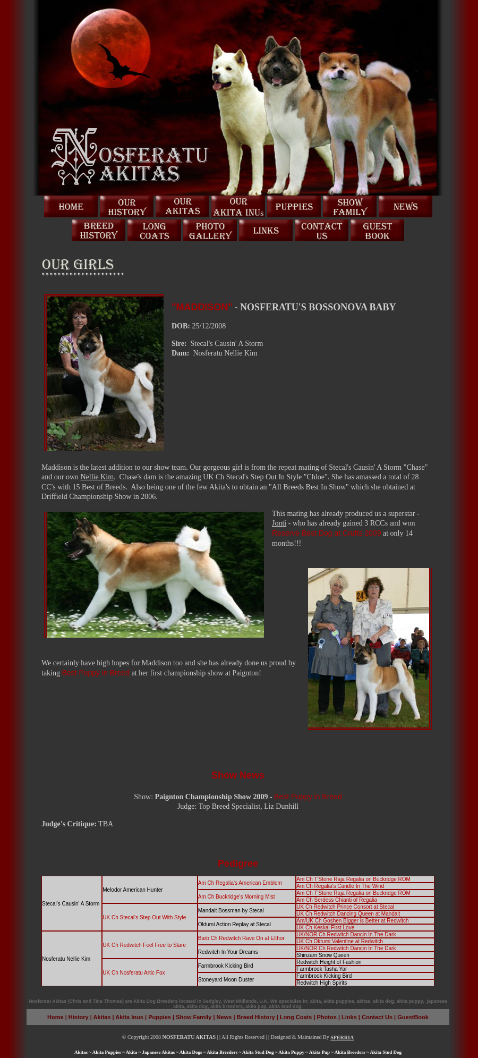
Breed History (255, 1017)
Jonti (279, 523)
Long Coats (296, 1017)
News (225, 1017)
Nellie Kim (97, 477)
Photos (327, 1017)
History (79, 1017)
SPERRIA (342, 1037)
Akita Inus (129, 1017)
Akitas (102, 1017)
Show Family (193, 1017)
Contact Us (377, 1017)
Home (55, 1017)
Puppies (159, 1017)
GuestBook (413, 1017)
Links (349, 1017)
